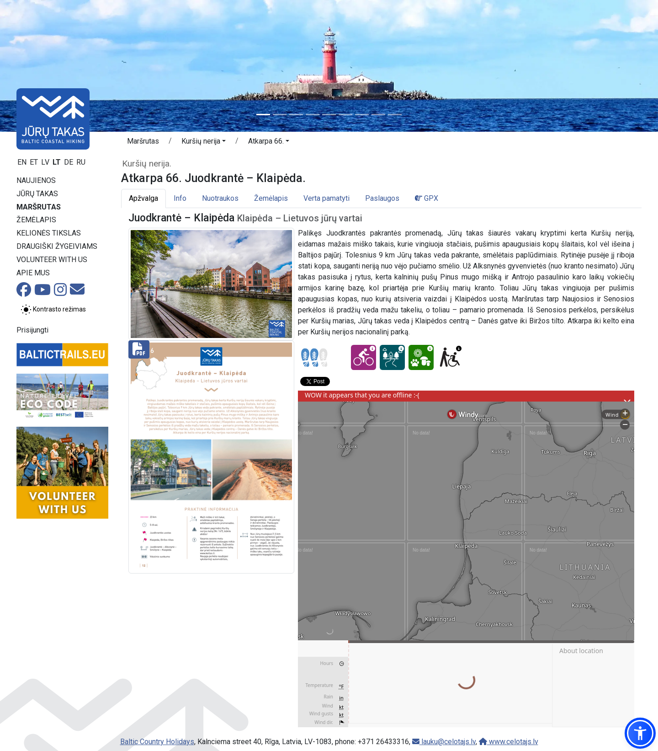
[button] (203, 142)
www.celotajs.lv (508, 741)
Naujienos (36, 180)
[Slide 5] (329, 114)
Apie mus (33, 272)
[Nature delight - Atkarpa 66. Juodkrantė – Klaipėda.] (421, 357)
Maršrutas (38, 207)
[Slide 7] (362, 114)
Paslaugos (382, 198)
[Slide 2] (280, 114)
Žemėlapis (36, 219)
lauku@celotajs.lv (444, 741)
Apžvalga (143, 198)
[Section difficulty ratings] (314, 357)
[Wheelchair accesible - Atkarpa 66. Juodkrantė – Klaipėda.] (449, 357)
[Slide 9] (395, 114)
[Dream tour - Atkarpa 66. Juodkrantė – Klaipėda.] (392, 357)
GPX (426, 198)
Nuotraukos (220, 198)
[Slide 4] (312, 114)
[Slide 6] (345, 114)
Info (180, 198)
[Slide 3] (296, 114)
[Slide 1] (263, 114)
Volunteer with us (51, 259)
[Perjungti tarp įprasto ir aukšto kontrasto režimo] (53, 309)
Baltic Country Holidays (157, 741)
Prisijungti (32, 330)
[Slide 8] (378, 114)
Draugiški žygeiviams (56, 246)
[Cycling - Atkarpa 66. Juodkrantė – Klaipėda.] (363, 357)
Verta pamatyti (326, 198)
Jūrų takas (37, 193)
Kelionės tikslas (48, 233)
